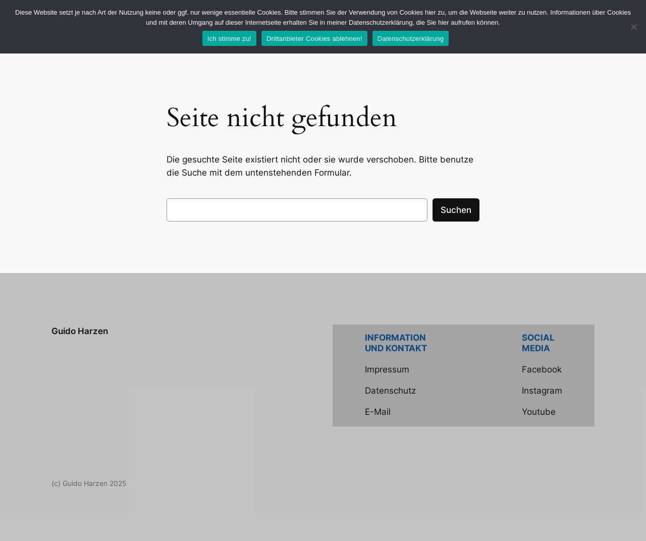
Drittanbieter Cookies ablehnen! (314, 38)
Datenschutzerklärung (411, 38)
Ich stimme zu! (229, 38)
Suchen (456, 210)
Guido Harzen (79, 331)
